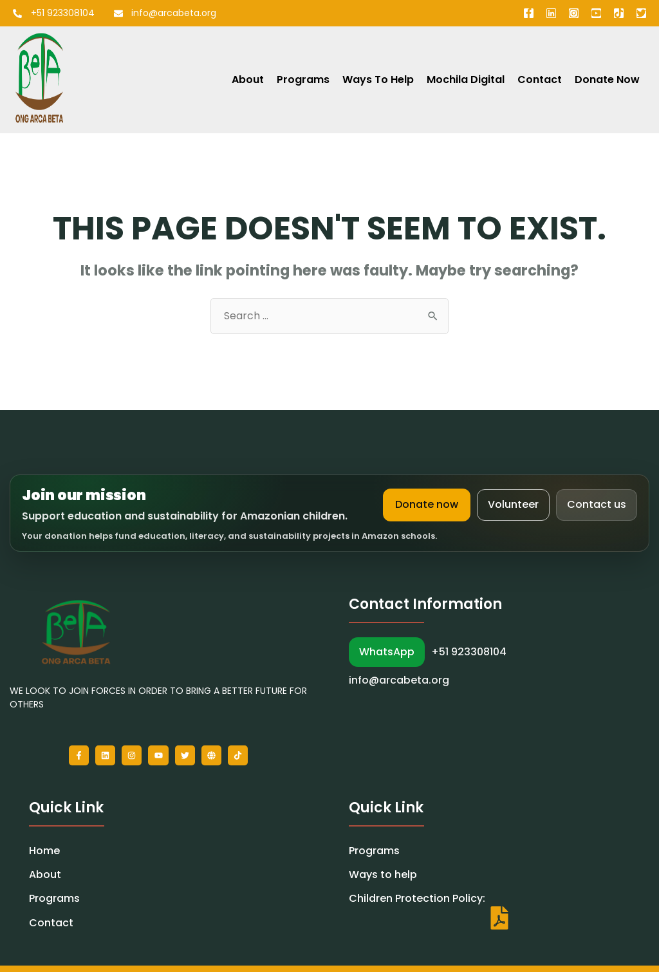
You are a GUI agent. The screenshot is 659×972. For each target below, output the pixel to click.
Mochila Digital (466, 79)
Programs (303, 79)
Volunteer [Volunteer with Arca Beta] (513, 504)
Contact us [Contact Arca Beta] (596, 504)
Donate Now (607, 79)
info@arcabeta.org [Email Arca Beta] (399, 680)
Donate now (426, 504)
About (248, 79)
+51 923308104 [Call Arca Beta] (468, 652)
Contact (539, 79)
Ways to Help (378, 79)
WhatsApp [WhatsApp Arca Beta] (386, 651)
